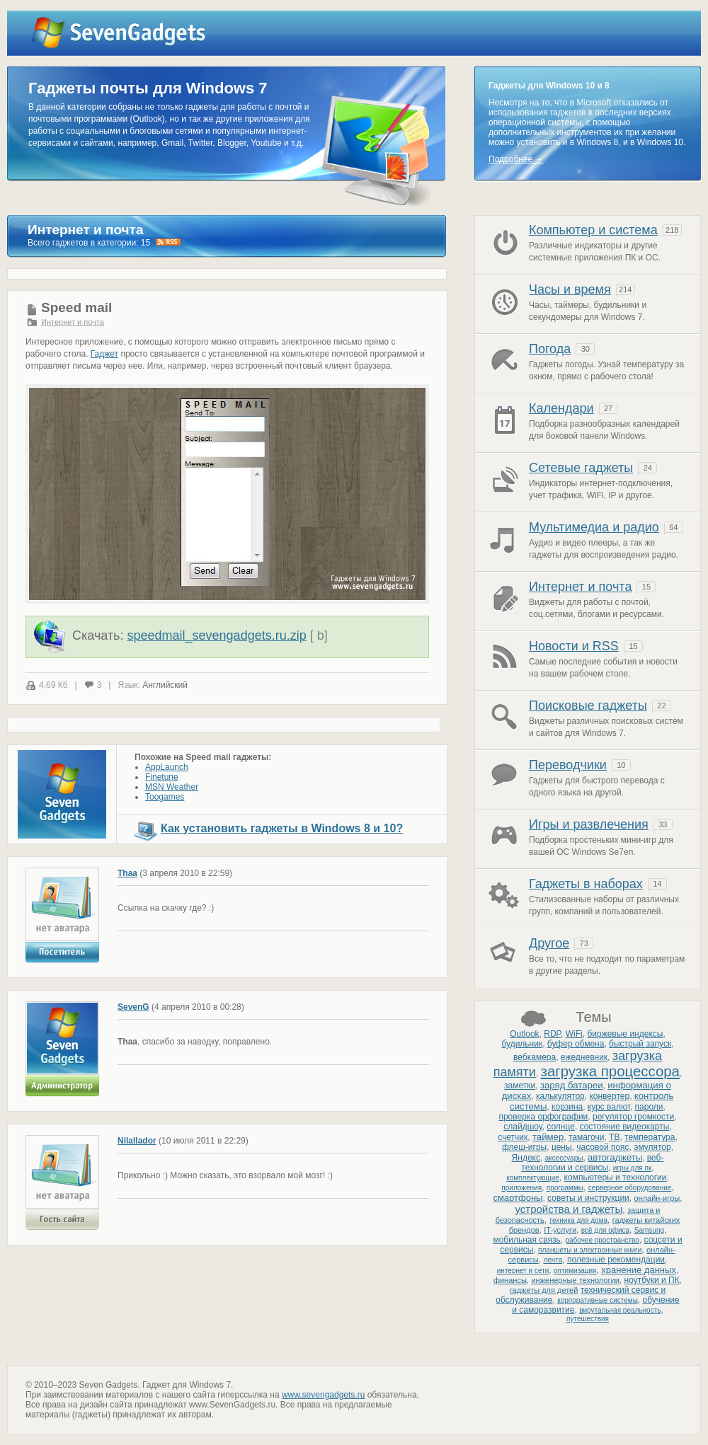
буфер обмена (576, 1044)
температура (649, 1137)
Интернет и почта (72, 322)
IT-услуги (560, 1230)
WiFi (574, 1034)
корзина (567, 1107)
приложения (521, 1188)
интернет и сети (523, 1270)
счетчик (512, 1137)
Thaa (127, 873)
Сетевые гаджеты (581, 468)
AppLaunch (166, 767)
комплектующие (532, 1178)
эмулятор (652, 1147)
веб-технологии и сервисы (592, 1163)
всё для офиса (605, 1230)
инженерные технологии (575, 1280)
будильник (521, 1044)
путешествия (587, 1319)
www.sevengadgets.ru (323, 1395)
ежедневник (584, 1057)
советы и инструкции (588, 1198)
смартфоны (517, 1197)
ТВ (614, 1137)
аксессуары (564, 1158)
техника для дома (578, 1220)
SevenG (133, 1007)
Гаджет (104, 354)
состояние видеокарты (625, 1127)
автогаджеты (615, 1157)
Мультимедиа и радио (594, 527)
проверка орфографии (543, 1117)
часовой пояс (602, 1147)
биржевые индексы (625, 1034)
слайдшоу (522, 1127)
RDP (552, 1034)
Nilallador (137, 1141)
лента (552, 1260)
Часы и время (570, 289)
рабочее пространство (602, 1240)
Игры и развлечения (589, 824)
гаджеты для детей (544, 1290)
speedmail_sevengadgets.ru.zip (217, 635)
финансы (510, 1280)
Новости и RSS (574, 646)
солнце (561, 1127)
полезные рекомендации (616, 1260)
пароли (649, 1107)
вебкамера (534, 1057)
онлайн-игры (657, 1198)
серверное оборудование (630, 1188)
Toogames (164, 797)
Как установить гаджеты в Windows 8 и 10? (282, 828)
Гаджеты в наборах (586, 884)
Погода (550, 349)
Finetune (161, 777)
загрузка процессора (610, 1071)
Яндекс (526, 1158)
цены (562, 1147)
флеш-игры (524, 1147)
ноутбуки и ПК (652, 1280)
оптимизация (575, 1270)
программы (565, 1188)
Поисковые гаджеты (588, 705)
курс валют (609, 1107)
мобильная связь (526, 1240)
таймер (548, 1137)
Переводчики (568, 765)
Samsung (649, 1230)
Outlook (524, 1034)
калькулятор (560, 1096)
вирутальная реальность (620, 1310)
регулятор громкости (633, 1117)
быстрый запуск (640, 1044)
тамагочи (586, 1137)
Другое (549, 943)
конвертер (609, 1096)
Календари (561, 408)
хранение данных (638, 1270)
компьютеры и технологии (615, 1177)
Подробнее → (516, 159)
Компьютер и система (593, 230)
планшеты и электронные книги (589, 1250)
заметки (519, 1085)
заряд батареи (571, 1085)
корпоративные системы (597, 1300)
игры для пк (632, 1168)
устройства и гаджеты (568, 1209)
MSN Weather (171, 787)
